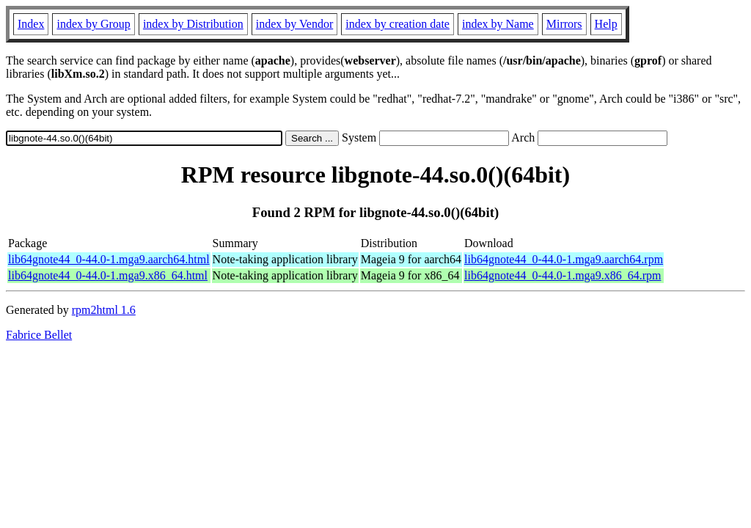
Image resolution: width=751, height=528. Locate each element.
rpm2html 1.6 (104, 310)
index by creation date (397, 24)
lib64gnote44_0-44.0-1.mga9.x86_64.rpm (562, 275)
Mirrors (564, 24)
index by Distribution (193, 24)
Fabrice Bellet (39, 335)
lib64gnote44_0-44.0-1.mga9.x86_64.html (108, 275)
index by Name (498, 24)
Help (606, 24)
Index (31, 24)
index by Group (93, 24)
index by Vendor (294, 24)
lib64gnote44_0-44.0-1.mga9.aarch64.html (109, 259)
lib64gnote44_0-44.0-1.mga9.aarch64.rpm (563, 259)
